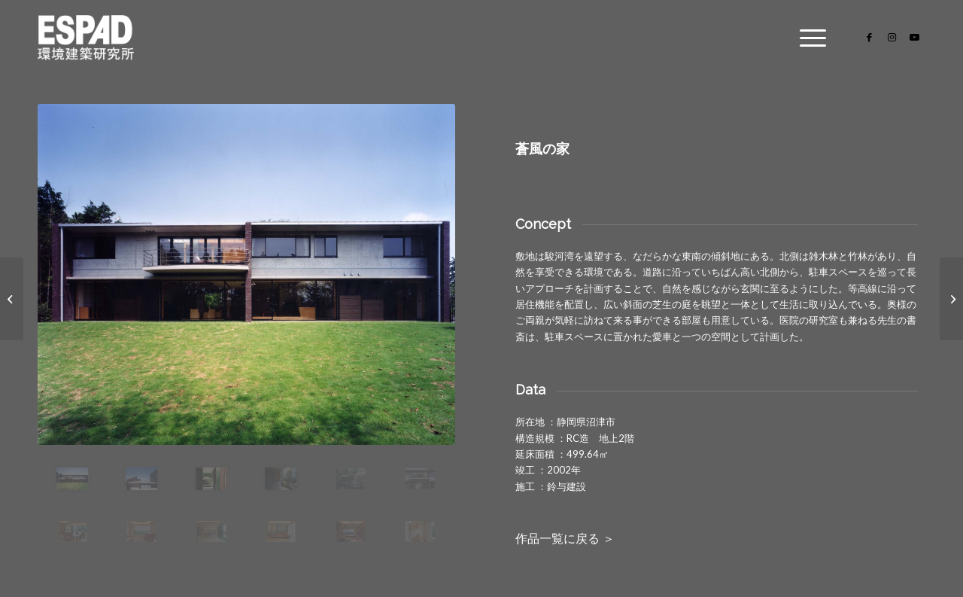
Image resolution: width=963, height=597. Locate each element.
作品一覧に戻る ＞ (565, 539)
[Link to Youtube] (914, 37)
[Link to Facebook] (869, 37)
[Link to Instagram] (891, 37)
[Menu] (808, 37)
